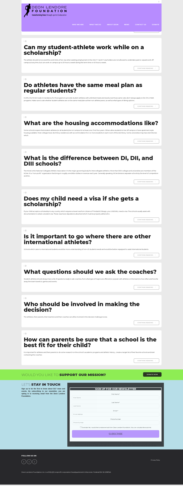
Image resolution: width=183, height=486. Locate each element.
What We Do (95, 24)
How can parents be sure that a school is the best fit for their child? (90, 344)
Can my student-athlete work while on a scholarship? (84, 50)
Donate (155, 24)
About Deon (112, 24)
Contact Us (140, 24)
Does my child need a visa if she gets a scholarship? (81, 203)
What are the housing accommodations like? (91, 125)
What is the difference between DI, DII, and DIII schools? (88, 163)
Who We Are (78, 24)
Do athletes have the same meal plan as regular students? (83, 88)
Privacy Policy (155, 460)
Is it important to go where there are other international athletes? (87, 241)
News (126, 24)
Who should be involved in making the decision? (82, 309)
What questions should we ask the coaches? (90, 274)
